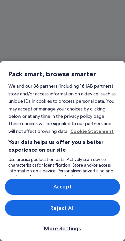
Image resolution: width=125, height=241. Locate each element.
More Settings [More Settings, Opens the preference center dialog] (62, 228)
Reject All (62, 208)
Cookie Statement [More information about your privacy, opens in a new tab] (92, 131)
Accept (62, 186)
